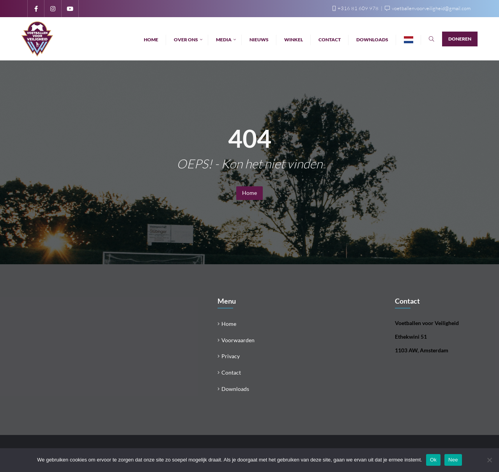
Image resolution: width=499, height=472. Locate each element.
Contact (231, 372)
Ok (433, 460)
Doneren (459, 39)
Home (249, 192)
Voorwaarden (238, 340)
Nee (453, 460)
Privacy (230, 356)
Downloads (235, 388)
